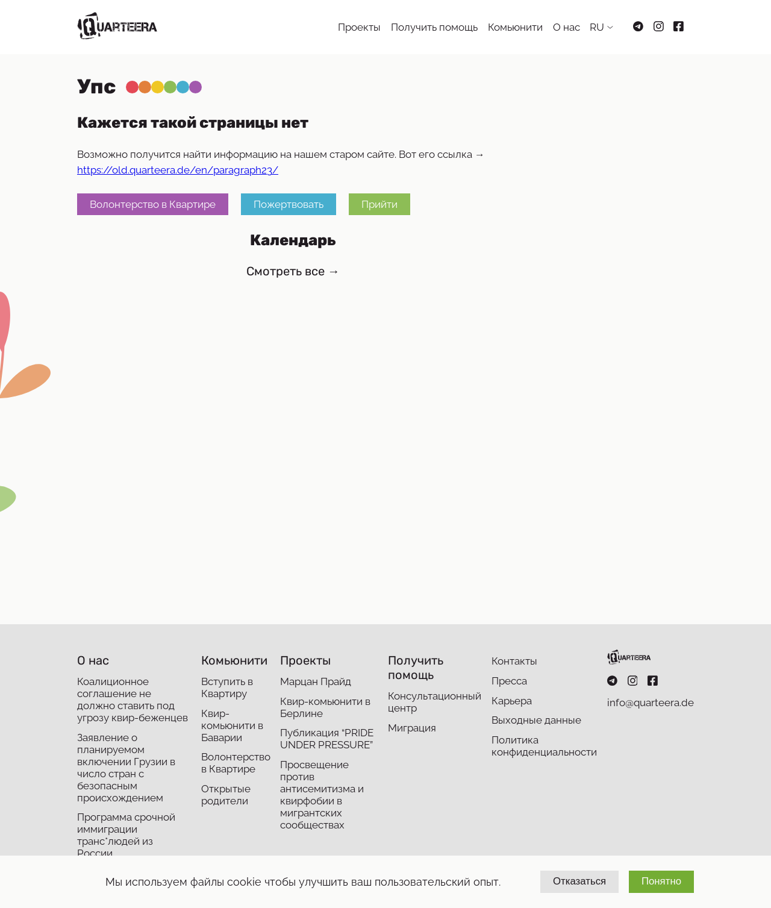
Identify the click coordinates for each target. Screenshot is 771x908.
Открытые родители (226, 795)
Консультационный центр (434, 702)
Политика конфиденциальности (544, 746)
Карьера (512, 701)
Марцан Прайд (315, 681)
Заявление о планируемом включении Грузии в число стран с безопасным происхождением (126, 767)
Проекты (359, 27)
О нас (566, 27)
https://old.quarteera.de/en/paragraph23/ (177, 170)
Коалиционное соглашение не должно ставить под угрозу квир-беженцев (132, 699)
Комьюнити (515, 27)
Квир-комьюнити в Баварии (232, 725)
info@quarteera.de (650, 703)
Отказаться (579, 881)
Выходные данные (536, 720)
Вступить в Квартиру (227, 687)
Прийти (379, 204)
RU (597, 27)
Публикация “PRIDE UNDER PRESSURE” (326, 739)
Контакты (514, 661)
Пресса (509, 681)
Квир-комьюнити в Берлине (325, 707)
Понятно (661, 881)
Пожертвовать (288, 204)
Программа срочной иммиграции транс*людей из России (126, 835)
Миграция (412, 728)
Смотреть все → (293, 271)
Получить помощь (434, 27)
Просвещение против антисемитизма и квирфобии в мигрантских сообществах (322, 795)
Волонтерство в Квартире (153, 204)
